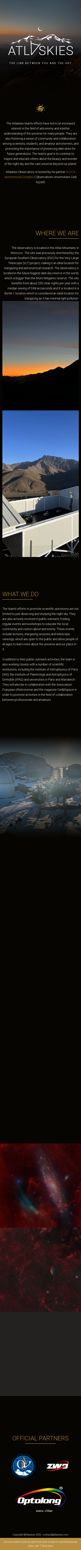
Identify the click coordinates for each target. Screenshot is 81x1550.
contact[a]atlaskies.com (55, 1534)
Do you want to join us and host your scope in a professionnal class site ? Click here (40, 1543)
